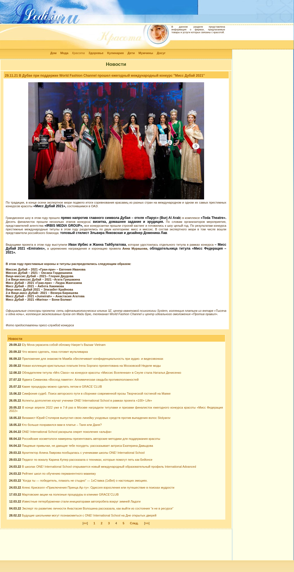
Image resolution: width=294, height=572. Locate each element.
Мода (64, 53)
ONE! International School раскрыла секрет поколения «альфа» (67, 431)
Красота (78, 53)
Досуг (161, 53)
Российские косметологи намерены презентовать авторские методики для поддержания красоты (91, 438)
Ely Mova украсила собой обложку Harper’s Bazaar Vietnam (64, 344)
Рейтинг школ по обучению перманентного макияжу (59, 473)
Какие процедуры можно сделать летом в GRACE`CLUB (62, 386)
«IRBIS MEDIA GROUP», (64, 226)
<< (85, 523)
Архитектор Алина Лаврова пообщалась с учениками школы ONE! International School (83, 452)
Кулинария (115, 53)
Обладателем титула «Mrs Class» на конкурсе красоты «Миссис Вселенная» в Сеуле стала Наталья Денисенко (101, 372)
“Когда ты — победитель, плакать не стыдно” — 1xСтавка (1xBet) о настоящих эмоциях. (85, 480)
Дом (53, 53)
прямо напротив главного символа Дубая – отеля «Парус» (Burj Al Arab (120, 218)
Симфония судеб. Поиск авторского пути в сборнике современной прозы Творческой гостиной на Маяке (96, 393)
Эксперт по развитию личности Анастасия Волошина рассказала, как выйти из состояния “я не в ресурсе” (98, 508)
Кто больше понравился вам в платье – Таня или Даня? (62, 424)
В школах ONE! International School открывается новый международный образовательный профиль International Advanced (109, 466)
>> (147, 523)
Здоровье (96, 53)
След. (134, 523)
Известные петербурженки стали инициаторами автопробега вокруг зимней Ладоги (81, 501)
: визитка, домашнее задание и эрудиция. (128, 222)
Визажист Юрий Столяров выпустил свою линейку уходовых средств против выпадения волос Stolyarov (96, 417)
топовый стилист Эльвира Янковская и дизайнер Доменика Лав (113, 233)
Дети (131, 53)
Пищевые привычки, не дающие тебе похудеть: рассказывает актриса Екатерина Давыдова (87, 445)
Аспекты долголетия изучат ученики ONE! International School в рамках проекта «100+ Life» (87, 400)
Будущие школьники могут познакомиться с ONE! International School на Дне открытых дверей (89, 515)
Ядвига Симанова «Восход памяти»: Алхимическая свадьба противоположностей (80, 379)
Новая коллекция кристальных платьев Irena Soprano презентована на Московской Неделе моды (91, 365)
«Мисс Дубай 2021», (50, 206)
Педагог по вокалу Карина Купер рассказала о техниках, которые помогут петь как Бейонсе (87, 459)
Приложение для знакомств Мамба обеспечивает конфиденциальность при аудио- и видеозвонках (92, 358)
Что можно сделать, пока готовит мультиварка (55, 351)
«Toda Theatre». (213, 218)
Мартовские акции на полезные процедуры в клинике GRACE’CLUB (70, 494)
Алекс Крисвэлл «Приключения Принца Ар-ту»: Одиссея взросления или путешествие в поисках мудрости (98, 487)
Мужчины (145, 53)
